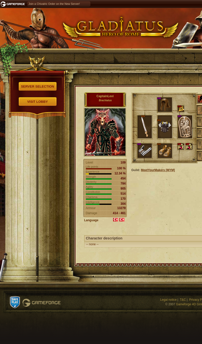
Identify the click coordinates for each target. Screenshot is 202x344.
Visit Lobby (37, 102)
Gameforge (41, 303)
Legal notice (168, 299)
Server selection (37, 86)
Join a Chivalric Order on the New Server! (54, 3)
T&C (183, 299)
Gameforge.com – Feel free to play (13, 4)
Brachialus (105, 100)
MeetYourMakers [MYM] (158, 170)
